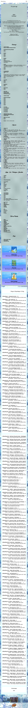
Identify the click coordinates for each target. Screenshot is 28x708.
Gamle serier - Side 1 (7, 141)
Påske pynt (5, 228)
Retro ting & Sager (7, 230)
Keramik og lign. (6, 223)
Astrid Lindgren (6, 46)
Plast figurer (6, 202)
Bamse (5, 120)
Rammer (5, 229)
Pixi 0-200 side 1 (6, 107)
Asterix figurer (6, 193)
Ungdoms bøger (6, 95)
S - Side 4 (5, 161)
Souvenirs (5, 231)
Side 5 (5, 101)
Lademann (5, 84)
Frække (5, 139)
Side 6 (5, 102)
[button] (26, 1)
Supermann (6, 162)
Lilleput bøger (6, 115)
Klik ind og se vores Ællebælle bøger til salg (14, 255)
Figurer (5, 221)
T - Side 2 (5, 164)
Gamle (5, 64)
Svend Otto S (6, 62)
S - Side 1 (5, 157)
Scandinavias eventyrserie (8, 61)
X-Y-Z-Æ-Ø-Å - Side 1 (7, 168)
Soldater (5, 206)
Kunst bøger (6, 240)
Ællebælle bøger (14, 254)
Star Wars (5, 207)
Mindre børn (6, 87)
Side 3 (5, 55)
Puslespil (5, 213)
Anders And (6, 128)
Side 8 (5, 104)
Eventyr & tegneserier (7, 188)
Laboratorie (6, 224)
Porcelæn (5, 227)
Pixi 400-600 (6, 110)
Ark (4, 183)
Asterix (5, 129)
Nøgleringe (5, 203)
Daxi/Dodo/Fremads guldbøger (9, 49)
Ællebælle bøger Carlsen (8, 113)
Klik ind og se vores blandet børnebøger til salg (14, 282)
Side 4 (5, 56)
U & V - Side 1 (6, 165)
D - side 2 (5, 135)
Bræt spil (5, 209)
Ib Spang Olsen (6, 71)
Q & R (5, 155)
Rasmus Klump (6, 92)
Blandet (5, 185)
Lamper (5, 225)
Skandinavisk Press (7, 60)
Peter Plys (5, 91)
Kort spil (5, 211)
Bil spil (5, 212)
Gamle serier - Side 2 (7, 143)
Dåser (5, 219)
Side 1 (5, 50)
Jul (4, 72)
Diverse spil (5, 210)
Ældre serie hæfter (7, 117)
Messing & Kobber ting (7, 226)
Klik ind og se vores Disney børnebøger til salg (14, 268)
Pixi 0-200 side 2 (6, 108)
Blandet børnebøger (7, 97)
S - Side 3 (5, 160)
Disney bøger (14, 267)
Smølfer (5, 205)
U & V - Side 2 (6, 167)
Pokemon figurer (6, 204)
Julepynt (5, 222)
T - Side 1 (5, 163)
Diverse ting (6, 220)
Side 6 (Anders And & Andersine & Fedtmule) (11, 199)
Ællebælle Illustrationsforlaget (9, 114)
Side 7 (5, 103)
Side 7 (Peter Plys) (7, 200)
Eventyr (5, 58)
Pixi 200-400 (6, 109)
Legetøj (5, 175)
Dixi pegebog (6, 111)
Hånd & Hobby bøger (7, 239)
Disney (5, 53)
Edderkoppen (6, 136)
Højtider (5, 190)
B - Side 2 (5, 132)
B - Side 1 (5, 130)
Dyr (4, 187)
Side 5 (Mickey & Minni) (7, 198)
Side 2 (5, 51)
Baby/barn (5, 184)
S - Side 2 (5, 159)
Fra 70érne (5, 189)
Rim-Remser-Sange (7, 93)
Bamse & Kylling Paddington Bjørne (10, 47)
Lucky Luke (6, 149)
